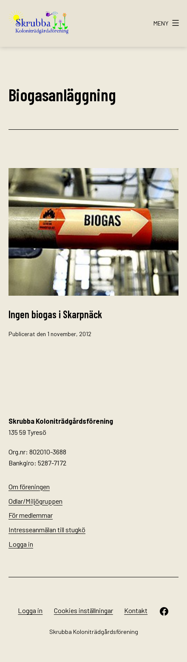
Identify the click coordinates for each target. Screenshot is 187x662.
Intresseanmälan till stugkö (46, 529)
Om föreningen (29, 486)
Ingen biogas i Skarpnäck (55, 314)
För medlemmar (30, 515)
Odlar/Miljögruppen (35, 501)
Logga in (20, 544)
